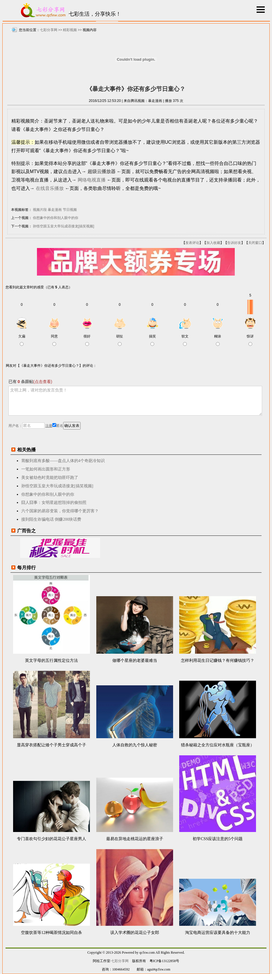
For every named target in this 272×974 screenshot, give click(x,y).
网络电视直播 (92, 179)
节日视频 (70, 210)
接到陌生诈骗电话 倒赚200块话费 (51, 519)
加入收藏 (213, 243)
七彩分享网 (48, 30)
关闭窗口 (255, 243)
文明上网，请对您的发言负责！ (135, 401)
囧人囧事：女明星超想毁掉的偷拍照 (53, 502)
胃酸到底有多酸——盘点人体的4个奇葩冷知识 (63, 461)
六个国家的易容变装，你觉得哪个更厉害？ (60, 511)
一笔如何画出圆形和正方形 (45, 469)
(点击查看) (42, 381)
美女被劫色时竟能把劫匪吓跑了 (49, 477)
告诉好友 (234, 243)
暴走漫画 (55, 210)
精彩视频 (70, 30)
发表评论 (192, 243)
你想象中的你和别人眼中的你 (55, 218)
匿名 (57, 426)
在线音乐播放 (50, 188)
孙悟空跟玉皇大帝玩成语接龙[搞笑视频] (63, 226)
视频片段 (40, 210)
